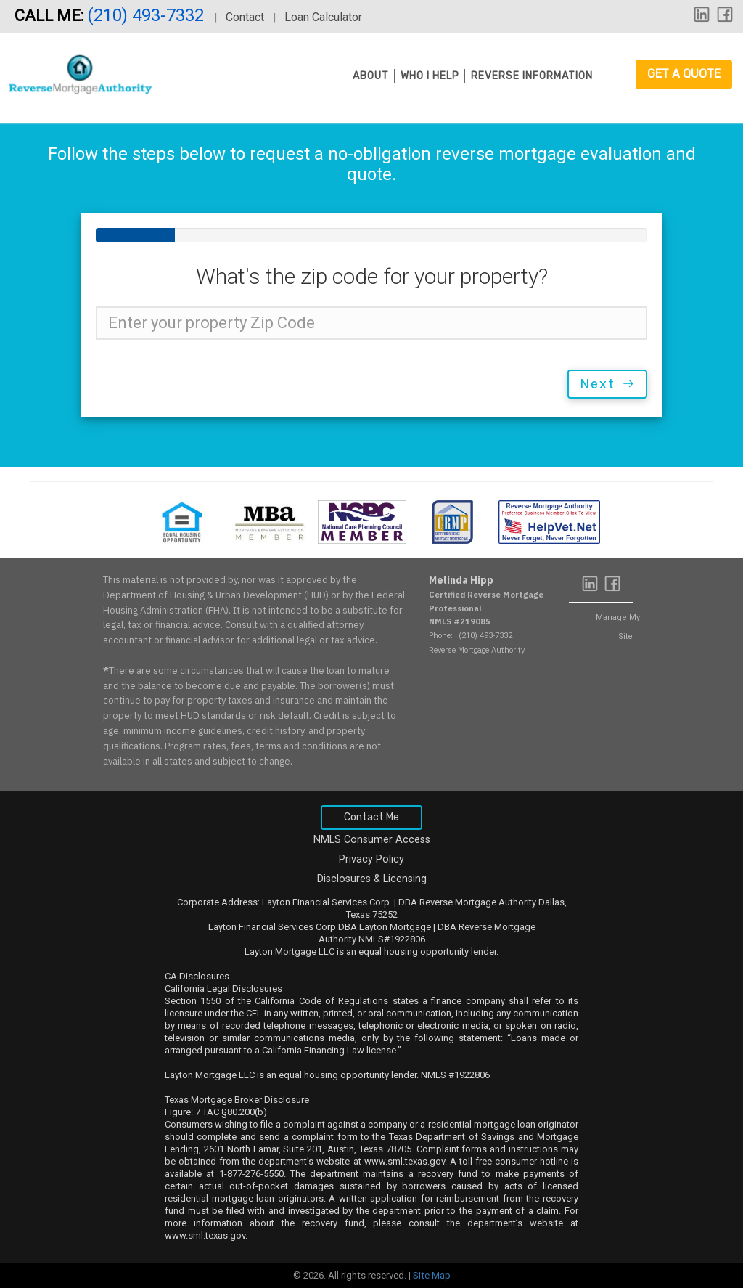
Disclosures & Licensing (372, 879)
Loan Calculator (323, 17)
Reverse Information (532, 76)
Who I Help (430, 76)
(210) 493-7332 (147, 15)
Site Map (432, 1275)
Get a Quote (684, 74)
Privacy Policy (371, 859)
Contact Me (371, 817)
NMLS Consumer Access (371, 839)
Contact (245, 17)
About (371, 76)
